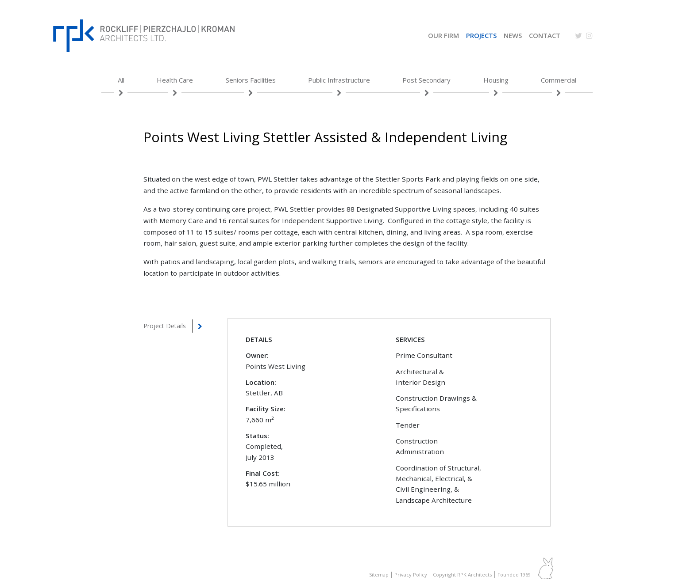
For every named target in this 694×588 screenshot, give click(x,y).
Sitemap (379, 574)
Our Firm (443, 36)
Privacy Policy (410, 574)
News (513, 36)
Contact (544, 36)
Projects (481, 36)
